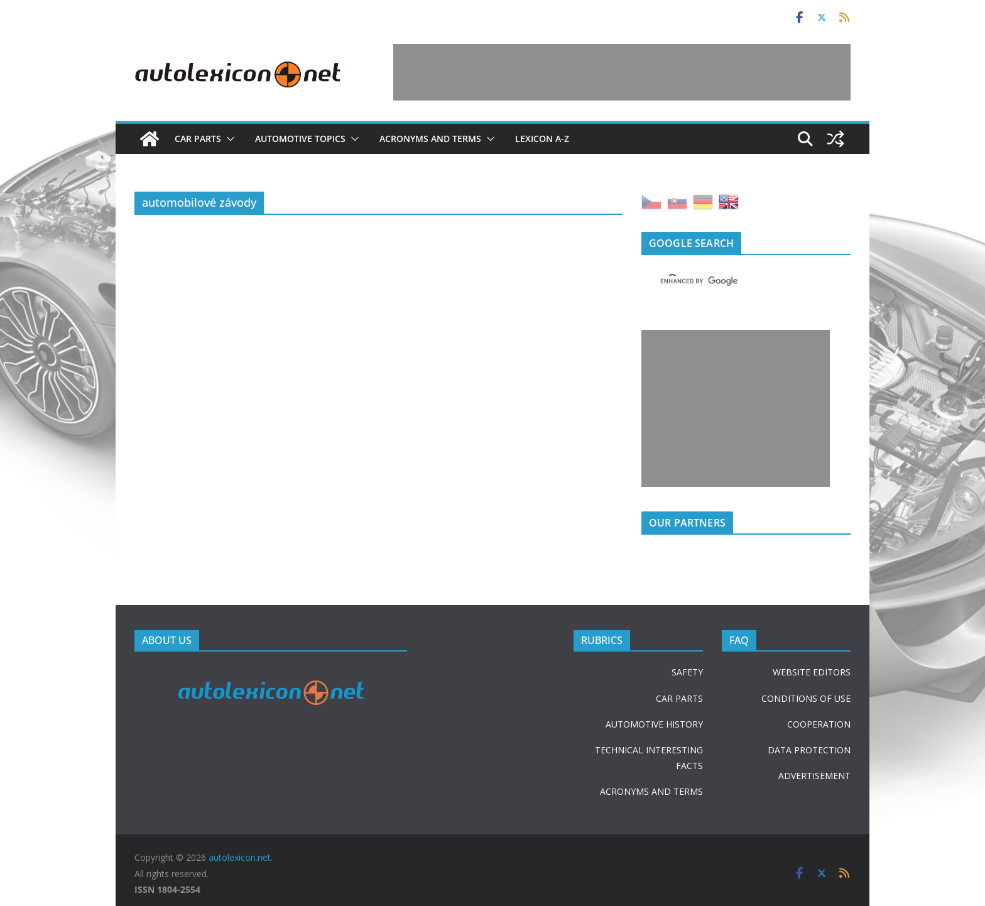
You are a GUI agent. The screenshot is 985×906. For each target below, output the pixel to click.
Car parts (198, 139)
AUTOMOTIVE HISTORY (654, 724)
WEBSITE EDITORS (812, 672)
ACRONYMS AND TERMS (651, 791)
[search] (731, 281)
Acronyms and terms (430, 139)
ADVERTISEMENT (814, 776)
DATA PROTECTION (809, 750)
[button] (228, 139)
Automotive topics (300, 139)
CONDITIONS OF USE (806, 698)
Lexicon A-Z (542, 139)
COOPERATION (819, 724)
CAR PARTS (679, 698)
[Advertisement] (622, 72)
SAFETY (687, 672)
